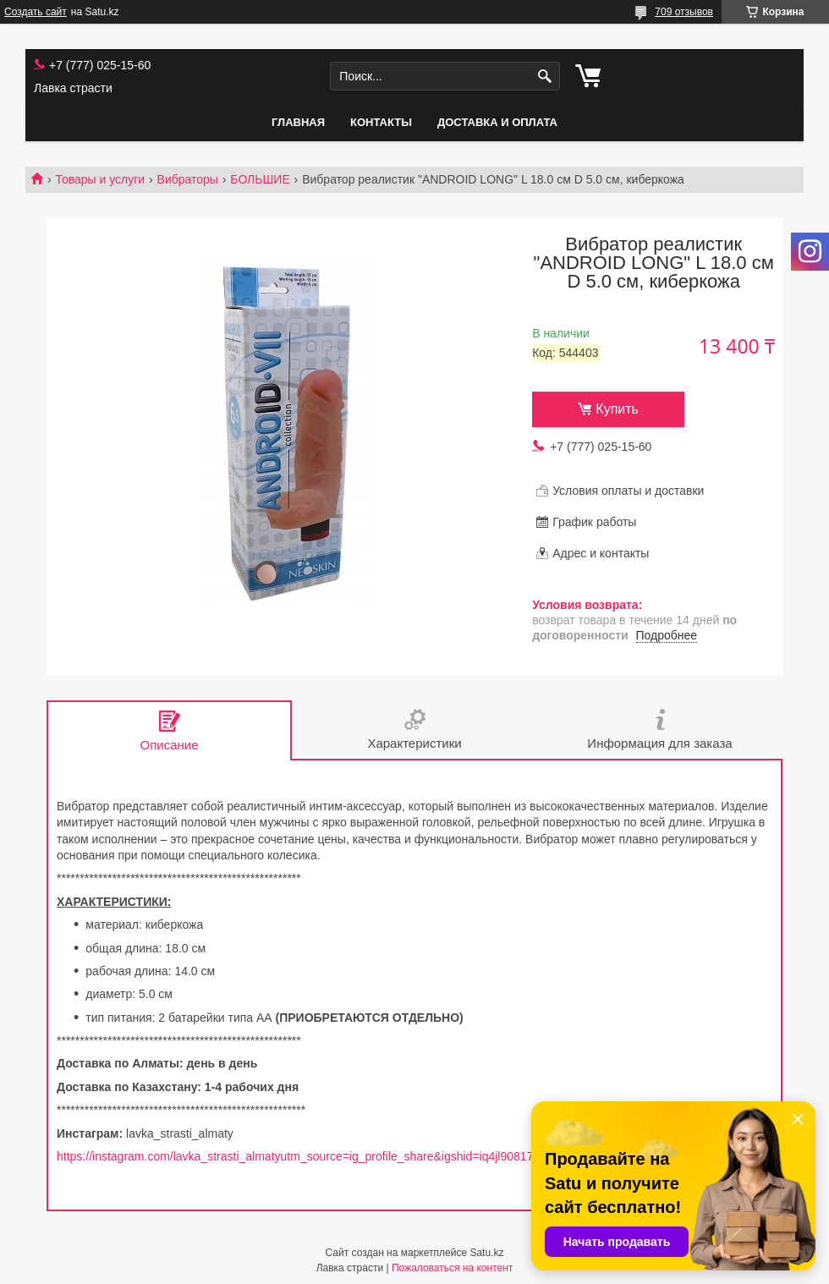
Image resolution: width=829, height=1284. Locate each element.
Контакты (381, 122)
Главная (298, 122)
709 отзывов (684, 12)
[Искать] (545, 76)
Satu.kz (486, 1253)
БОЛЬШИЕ (259, 179)
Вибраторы (187, 179)
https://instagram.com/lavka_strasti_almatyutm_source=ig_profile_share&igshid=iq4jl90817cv (301, 1156)
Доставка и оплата (497, 122)
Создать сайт (35, 12)
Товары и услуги (100, 179)
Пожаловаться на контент (452, 1268)
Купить (617, 409)
